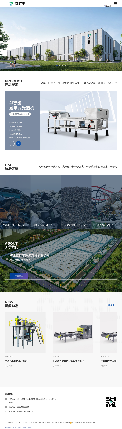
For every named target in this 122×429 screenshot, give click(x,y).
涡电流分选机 (105, 83)
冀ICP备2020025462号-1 (60, 423)
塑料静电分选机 (70, 83)
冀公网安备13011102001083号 (83, 423)
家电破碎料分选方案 (73, 166)
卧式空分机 (54, 83)
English (107, 6)
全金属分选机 (88, 83)
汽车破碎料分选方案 (49, 166)
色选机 (42, 83)
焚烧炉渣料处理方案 (97, 166)
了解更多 (19, 276)
